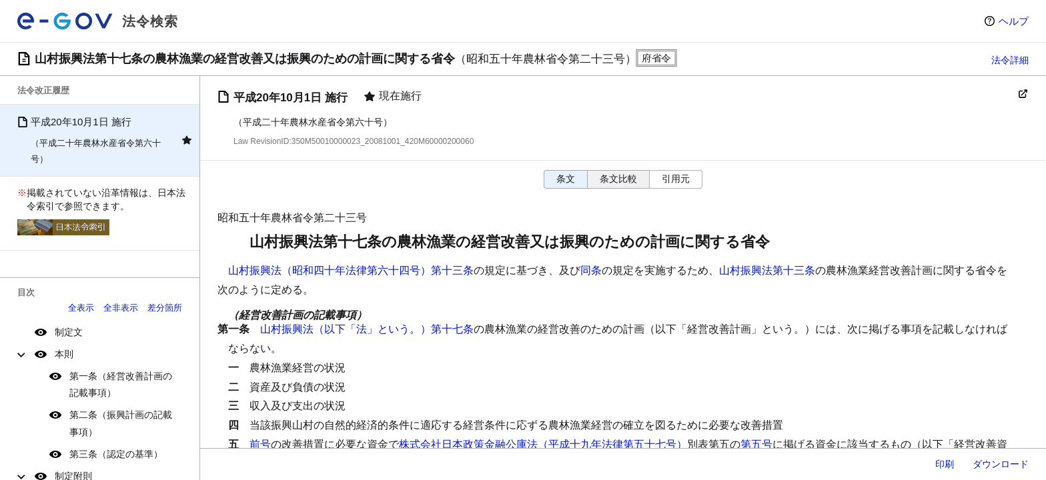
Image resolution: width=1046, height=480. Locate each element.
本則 (64, 354)
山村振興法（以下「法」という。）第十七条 (367, 329)
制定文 (69, 332)
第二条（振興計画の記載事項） (120, 423)
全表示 (81, 308)
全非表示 (120, 308)
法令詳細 (1010, 60)
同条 (591, 270)
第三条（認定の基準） (116, 454)
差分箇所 (164, 308)
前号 (260, 444)
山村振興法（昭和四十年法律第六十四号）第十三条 (351, 270)
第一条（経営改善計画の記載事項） (120, 384)
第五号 (756, 444)
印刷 (944, 464)
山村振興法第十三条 (767, 270)
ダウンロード (1001, 464)
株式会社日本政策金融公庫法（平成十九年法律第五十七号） (543, 444)
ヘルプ (1014, 21)
